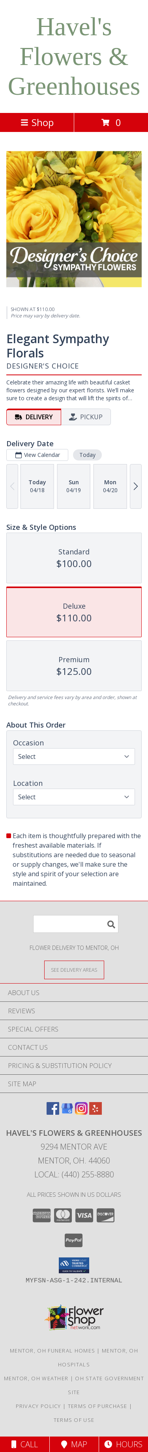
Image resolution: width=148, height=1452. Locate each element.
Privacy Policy (38, 1406)
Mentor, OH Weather (36, 1378)
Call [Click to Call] (24, 1444)
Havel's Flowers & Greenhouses (74, 56)
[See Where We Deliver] (74, 969)
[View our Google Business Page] (67, 1112)
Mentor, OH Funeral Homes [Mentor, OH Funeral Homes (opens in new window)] (52, 1350)
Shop (37, 122)
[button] (74, 1265)
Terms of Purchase (97, 1406)
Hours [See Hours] (123, 1444)
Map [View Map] (74, 1444)
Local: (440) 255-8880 (74, 1174)
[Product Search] (75, 924)
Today (87, 455)
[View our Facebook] (53, 1112)
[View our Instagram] (81, 1112)
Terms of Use (74, 1419)
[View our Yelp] (95, 1112)
